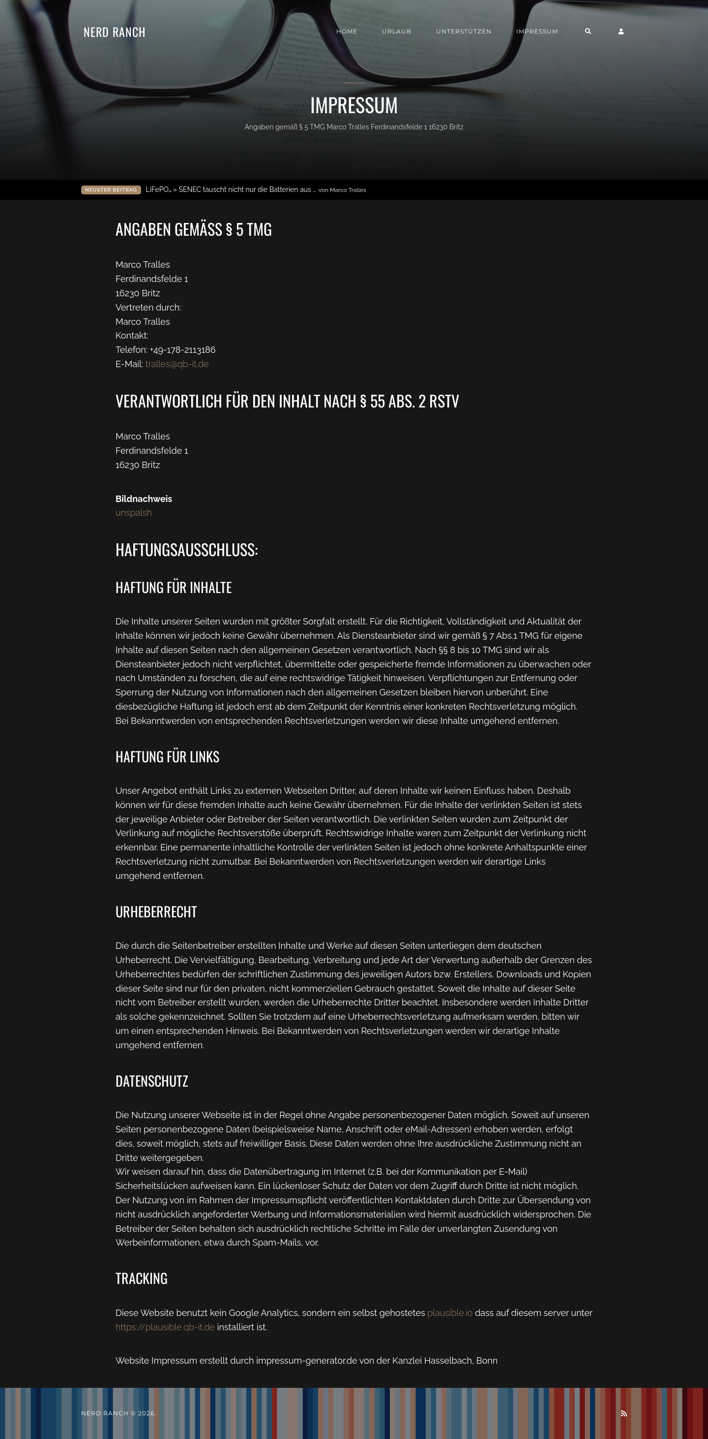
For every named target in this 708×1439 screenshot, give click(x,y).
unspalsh (134, 512)
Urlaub (397, 31)
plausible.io (449, 1313)
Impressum (537, 31)
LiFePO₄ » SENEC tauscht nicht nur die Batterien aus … (256, 190)
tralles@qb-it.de (177, 364)
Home (346, 31)
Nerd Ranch (115, 31)
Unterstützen (464, 31)
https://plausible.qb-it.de (165, 1327)
